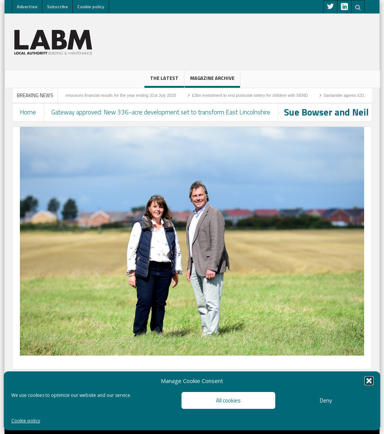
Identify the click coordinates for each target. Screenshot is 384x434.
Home (28, 112)
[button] (369, 380)
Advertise (27, 6)
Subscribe (57, 6)
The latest (164, 81)
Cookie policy (25, 420)
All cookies (228, 400)
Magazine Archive (212, 81)
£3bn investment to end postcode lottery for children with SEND (253, 95)
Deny (326, 400)
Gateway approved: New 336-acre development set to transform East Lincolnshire (160, 112)
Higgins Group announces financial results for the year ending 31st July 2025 (109, 95)
